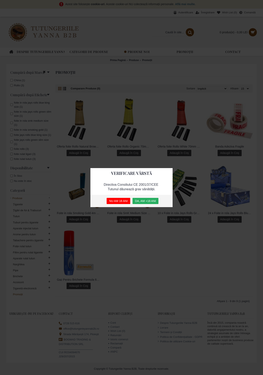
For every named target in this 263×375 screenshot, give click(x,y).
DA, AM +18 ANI (145, 201)
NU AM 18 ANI (118, 201)
